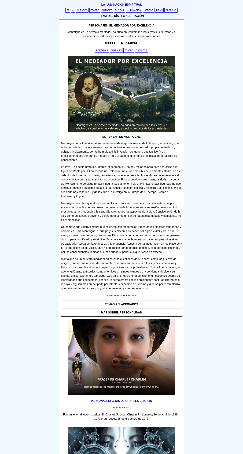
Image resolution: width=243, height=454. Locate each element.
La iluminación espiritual (121, 4)
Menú (159, 10)
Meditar (148, 10)
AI (73, 10)
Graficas (116, 50)
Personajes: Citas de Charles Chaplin (121, 400)
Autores (107, 10)
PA (68, 10)
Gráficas (170, 10)
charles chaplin (121, 407)
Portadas (102, 50)
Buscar (119, 10)
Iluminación (134, 10)
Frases (94, 10)
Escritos (141, 50)
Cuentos (82, 10)
